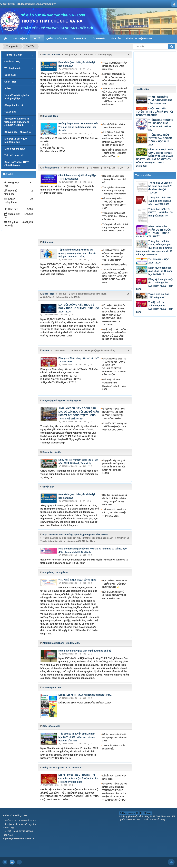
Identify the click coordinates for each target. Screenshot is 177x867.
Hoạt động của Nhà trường (101, 350)
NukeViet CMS (133, 819)
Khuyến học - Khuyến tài (17, 132)
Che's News (60, 350)
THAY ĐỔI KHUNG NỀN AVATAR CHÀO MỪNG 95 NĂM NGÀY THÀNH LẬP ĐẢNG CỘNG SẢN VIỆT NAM (115, 276)
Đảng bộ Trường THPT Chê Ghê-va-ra (16, 164)
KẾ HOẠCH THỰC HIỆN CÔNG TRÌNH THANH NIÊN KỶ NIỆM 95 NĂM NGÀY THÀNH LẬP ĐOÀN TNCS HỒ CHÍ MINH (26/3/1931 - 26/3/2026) (113, 315)
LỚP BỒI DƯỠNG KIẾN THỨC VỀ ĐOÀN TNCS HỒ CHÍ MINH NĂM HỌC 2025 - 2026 (114, 79)
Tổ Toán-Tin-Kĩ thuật (74, 167)
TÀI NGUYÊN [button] (98, 38)
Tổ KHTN (94, 167)
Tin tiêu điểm (142, 89)
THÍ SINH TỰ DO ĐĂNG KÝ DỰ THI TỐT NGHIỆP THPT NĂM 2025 (114, 512)
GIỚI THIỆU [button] (20, 39)
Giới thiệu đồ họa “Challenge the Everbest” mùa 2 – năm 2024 (114, 384)
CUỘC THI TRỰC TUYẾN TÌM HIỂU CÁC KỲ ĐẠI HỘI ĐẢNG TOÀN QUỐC (154, 111)
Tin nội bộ (87, 54)
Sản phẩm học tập (14, 105)
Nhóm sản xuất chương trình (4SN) (89, 294)
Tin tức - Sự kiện (13, 54)
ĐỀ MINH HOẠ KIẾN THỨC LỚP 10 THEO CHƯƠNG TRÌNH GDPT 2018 (114, 203)
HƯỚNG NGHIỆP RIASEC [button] (139, 38)
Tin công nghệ (105, 54)
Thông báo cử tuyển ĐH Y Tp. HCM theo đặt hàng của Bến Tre (115, 216)
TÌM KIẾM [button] (116, 38)
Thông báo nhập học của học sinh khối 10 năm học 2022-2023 (159, 200)
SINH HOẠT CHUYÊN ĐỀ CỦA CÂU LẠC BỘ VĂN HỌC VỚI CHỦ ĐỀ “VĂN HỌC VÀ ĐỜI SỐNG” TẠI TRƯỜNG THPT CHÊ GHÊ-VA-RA (114, 96)
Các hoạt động (12, 61)
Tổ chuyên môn (12, 68)
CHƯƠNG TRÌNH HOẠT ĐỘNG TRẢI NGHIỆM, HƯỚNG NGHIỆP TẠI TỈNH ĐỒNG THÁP (114, 255)
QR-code (145, 813)
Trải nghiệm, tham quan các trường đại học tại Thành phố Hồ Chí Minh (114, 190)
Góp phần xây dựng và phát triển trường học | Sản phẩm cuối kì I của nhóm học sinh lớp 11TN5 (113, 466)
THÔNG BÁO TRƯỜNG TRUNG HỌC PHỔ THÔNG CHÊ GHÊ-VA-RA (160, 125)
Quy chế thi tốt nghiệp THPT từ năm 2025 (113, 126)
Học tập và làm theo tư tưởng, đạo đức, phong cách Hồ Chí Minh (16, 122)
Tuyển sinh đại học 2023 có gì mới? (158, 296)
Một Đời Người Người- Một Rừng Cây (16, 140)
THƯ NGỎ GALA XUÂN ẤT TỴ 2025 (77, 580)
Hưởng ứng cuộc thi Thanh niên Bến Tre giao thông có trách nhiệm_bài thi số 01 (78, 127)
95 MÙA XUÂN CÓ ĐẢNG (114, 264)
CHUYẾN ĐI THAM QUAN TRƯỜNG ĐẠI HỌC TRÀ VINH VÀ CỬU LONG (115, 426)
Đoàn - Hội (10, 81)
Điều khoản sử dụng (155, 819)
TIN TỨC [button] (36, 38)
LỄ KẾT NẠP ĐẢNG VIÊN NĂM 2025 (114, 777)
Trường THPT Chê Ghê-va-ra (156, 816)
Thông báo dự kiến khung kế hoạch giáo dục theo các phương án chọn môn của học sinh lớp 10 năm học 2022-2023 (154, 248)
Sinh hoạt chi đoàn (14, 148)
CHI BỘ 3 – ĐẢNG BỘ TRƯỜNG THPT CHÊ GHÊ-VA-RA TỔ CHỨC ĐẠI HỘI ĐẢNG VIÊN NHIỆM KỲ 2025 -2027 (113, 138)
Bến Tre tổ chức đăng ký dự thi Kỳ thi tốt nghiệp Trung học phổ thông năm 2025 (114, 500)
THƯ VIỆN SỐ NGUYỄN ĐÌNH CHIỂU (113, 747)
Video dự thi (77, 350)
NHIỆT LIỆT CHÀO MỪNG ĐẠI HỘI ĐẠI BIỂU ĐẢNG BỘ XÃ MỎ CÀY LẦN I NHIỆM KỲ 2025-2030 (115, 334)
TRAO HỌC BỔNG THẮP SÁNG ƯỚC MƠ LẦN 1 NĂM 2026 (114, 66)
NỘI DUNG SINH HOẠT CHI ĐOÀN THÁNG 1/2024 (85, 695)
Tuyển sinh (10, 112)
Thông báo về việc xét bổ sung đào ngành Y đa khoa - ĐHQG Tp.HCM (115, 227)
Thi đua (62, 294)
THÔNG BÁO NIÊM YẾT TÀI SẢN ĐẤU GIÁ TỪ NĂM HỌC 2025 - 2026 (160, 139)
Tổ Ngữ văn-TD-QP (113, 167)
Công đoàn (10, 75)
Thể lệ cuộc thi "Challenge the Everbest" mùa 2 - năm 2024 (154, 307)
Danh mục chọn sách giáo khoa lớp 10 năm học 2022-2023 (160, 271)
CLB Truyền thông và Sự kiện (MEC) (61, 297)
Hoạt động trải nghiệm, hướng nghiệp (17, 97)
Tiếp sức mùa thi (13, 155)
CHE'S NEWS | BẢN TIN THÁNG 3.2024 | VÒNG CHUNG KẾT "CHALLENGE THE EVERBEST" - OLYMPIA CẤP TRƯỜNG (114, 366)
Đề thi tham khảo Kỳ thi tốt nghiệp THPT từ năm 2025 (114, 737)
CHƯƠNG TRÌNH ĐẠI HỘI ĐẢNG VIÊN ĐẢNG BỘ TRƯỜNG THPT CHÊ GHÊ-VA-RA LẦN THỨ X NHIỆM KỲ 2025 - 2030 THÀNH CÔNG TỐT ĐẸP (115, 792)
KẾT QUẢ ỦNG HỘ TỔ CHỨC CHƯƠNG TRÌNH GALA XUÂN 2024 (114, 595)
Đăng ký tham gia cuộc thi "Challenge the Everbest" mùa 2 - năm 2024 (154, 284)
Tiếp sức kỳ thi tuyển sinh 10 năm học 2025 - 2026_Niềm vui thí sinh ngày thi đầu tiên (77, 737)
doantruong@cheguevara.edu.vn (38, 4)
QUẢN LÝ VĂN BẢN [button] (56, 38)
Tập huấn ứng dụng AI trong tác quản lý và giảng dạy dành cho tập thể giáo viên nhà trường (77, 253)
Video (7, 88)
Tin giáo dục (71, 54)
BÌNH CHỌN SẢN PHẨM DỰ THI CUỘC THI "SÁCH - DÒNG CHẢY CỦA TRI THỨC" (153, 231)
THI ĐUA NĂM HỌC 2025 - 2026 (158, 261)
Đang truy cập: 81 (129, 813)
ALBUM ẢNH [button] (79, 38)
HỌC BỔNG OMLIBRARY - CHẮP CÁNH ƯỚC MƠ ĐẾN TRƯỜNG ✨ (115, 153)
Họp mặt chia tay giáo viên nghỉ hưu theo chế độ (114, 179)
